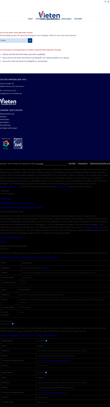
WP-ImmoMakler (24, 290)
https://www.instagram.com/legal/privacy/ (52, 392)
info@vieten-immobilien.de (11, 94)
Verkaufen (4, 119)
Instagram (41, 377)
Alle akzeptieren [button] (7, 237)
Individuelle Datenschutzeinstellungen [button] (17, 203)
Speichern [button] (19, 237)
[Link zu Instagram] (108, 1)
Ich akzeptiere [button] (6, 199)
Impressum (38, 207)
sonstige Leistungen (8, 128)
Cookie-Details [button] (6, 207)
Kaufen (3, 117)
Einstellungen (62, 187)
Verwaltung (5, 125)
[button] (55, 257)
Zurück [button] (3, 242)
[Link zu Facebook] (105, 1)
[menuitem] (30, 18)
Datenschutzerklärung (10, 187)
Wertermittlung (7, 114)
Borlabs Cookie (26, 263)
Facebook (41, 346)
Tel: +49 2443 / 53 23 (8, 91)
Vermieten (4, 122)
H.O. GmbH (40, 163)
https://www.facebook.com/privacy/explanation (54, 360)
